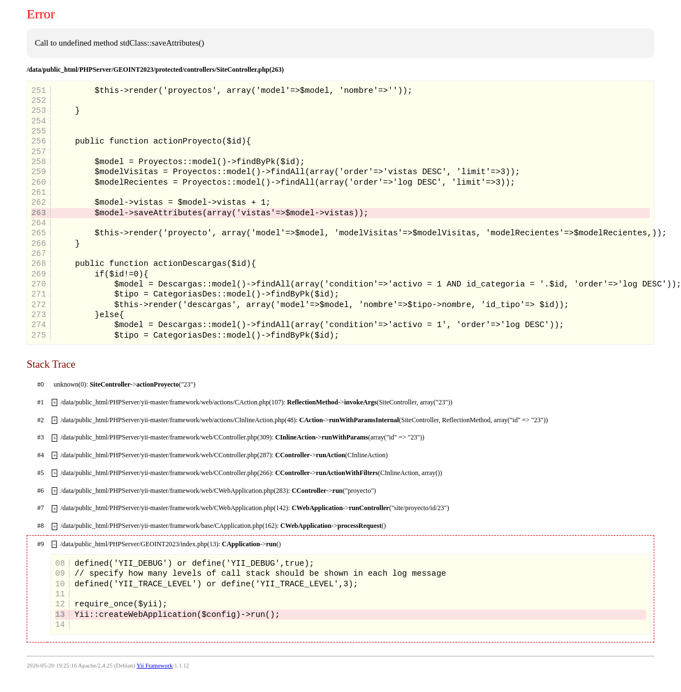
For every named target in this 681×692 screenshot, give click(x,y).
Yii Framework (155, 666)
